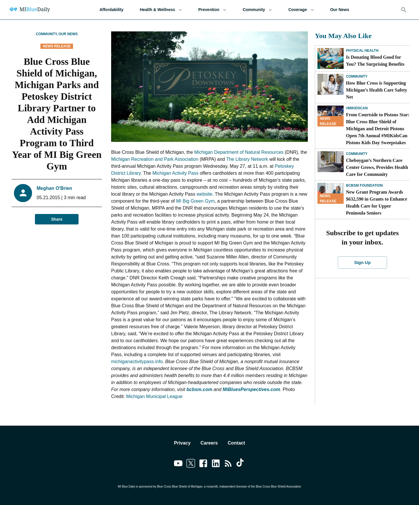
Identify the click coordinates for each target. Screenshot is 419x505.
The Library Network (247, 159)
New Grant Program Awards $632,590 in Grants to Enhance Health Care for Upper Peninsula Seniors (376, 202)
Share (57, 219)
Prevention (212, 9)
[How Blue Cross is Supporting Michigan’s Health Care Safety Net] (330, 84)
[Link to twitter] (191, 464)
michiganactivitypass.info (137, 361)
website (204, 194)
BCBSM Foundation (364, 185)
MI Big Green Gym (195, 201)
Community (257, 9)
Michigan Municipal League (154, 396)
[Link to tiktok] (241, 464)
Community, (47, 34)
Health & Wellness (160, 9)
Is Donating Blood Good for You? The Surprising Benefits (375, 61)
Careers (209, 442)
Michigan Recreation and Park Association (154, 159)
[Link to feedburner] (228, 464)
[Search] (404, 10)
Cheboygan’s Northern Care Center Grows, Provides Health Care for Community (377, 167)
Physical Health (362, 51)
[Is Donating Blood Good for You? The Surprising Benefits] (330, 58)
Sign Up (362, 262)
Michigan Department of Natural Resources (238, 152)
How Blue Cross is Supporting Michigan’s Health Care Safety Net (376, 90)
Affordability (111, 9)
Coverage (301, 9)
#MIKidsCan (357, 108)
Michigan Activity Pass (175, 173)
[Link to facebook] (203, 464)
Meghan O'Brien (54, 188)
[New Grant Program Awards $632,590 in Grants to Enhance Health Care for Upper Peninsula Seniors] (330, 193)
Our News (339, 9)
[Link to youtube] (178, 464)
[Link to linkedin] (216, 464)
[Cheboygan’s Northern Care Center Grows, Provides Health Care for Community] (330, 161)
